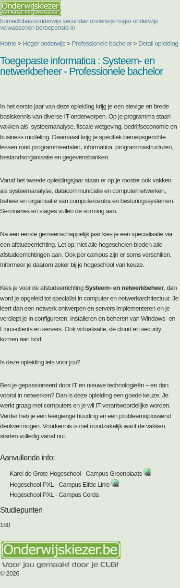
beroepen (48, 27)
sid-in (68, 27)
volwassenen (17, 27)
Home (8, 43)
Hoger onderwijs (44, 43)
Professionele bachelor (102, 43)
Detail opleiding (158, 43)
